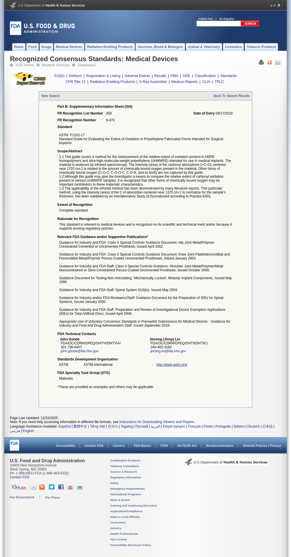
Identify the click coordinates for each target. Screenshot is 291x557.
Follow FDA (205, 18)
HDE (186, 76)
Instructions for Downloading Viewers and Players (156, 422)
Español (64, 426)
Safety (114, 483)
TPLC (219, 82)
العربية (155, 426)
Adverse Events (137, 76)
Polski (208, 426)
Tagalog (127, 426)
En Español (227, 18)
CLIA (206, 82)
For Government (22, 497)
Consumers (118, 522)
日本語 (267, 426)
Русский (141, 426)
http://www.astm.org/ (172, 365)
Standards (228, 76)
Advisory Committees (124, 466)
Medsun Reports (184, 82)
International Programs (125, 494)
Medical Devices (56, 65)
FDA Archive (118, 539)
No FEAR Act (187, 445)
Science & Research (123, 471)
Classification (205, 76)
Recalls (160, 76)
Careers (119, 445)
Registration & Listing (103, 76)
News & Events (120, 499)
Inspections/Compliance (126, 511)
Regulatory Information (125, 477)
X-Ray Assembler (153, 82)
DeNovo (75, 76)
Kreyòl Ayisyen (174, 426)
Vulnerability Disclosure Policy (130, 545)
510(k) (59, 76)
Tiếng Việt (97, 426)
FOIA (164, 445)
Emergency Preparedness (127, 488)
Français (194, 426)
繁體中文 (80, 426)
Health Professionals (124, 533)
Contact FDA (93, 445)
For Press (52, 497)
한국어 (113, 426)
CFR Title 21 (76, 82)
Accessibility (65, 445)
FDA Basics (142, 445)
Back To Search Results (232, 96)
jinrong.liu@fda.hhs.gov (168, 351)
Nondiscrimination (220, 445)
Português (223, 426)
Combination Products (125, 460)
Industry (115, 528)
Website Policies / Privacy (262, 445)
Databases (87, 65)
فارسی (15, 431)
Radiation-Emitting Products (112, 82)
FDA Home (25, 65)
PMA (175, 76)
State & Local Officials (125, 516)
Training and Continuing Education (133, 505)
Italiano (239, 426)
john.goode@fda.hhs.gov (80, 351)
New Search (50, 96)
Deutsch (253, 426)
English (28, 431)
